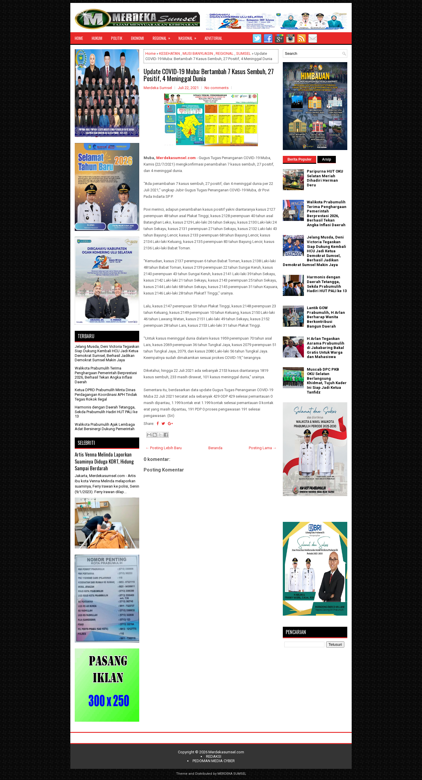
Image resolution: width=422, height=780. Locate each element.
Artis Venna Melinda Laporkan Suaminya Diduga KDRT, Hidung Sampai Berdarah (104, 461)
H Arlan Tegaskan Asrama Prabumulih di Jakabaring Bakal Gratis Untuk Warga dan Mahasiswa (325, 347)
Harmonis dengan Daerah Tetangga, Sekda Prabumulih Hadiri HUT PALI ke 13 (106, 411)
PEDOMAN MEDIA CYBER (214, 761)
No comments (217, 88)
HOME (79, 38)
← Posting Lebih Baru (163, 448)
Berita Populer (299, 159)
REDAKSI (213, 756)
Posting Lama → (263, 448)
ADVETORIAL (213, 38)
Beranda (215, 448)
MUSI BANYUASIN (198, 53)
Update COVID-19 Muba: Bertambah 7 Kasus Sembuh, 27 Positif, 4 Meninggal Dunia (209, 75)
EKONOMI (137, 38)
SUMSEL (243, 53)
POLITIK (116, 38)
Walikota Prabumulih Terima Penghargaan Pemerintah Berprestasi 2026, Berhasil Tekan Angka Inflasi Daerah (106, 375)
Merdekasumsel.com (176, 158)
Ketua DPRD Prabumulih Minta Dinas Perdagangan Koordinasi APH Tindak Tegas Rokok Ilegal (106, 394)
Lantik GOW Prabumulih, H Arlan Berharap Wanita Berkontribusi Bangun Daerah (326, 317)
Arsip (326, 159)
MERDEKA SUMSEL (231, 774)
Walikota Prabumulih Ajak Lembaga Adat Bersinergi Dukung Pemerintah (105, 426)
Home (150, 53)
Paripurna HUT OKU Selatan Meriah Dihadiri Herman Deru (325, 178)
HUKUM (97, 38)
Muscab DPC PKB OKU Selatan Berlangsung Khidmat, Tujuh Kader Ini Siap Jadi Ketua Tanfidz (327, 380)
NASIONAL (189, 36)
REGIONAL (163, 36)
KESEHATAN (169, 53)
